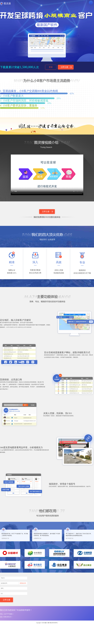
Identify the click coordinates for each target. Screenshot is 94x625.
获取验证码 (23, 583)
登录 (51, 67)
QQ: (6, 617)
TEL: (7, 614)
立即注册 (64, 67)
